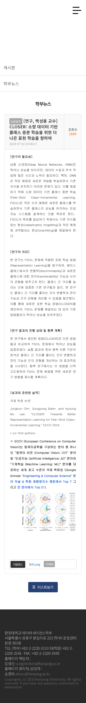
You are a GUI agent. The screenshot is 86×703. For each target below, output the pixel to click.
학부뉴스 (11, 83)
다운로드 (17, 564)
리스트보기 (45, 587)
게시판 (9, 67)
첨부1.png (34, 564)
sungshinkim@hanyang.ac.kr (37, 663)
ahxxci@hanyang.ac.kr (32, 673)
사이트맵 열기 (75, 9)
